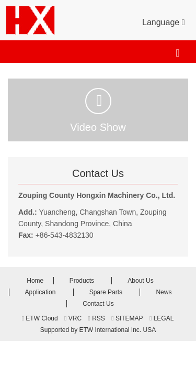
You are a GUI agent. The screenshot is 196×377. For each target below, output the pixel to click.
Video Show (97, 110)
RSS (96, 318)
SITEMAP (127, 318)
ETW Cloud (40, 318)
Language (163, 21)
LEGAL (161, 318)
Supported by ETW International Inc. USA (98, 330)
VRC (73, 318)
